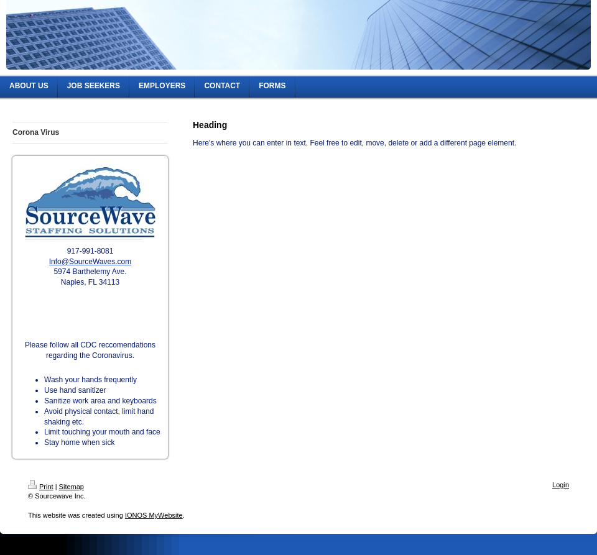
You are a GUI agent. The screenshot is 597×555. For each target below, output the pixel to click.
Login (560, 484)
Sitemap (71, 486)
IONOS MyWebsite (154, 515)
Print (40, 486)
